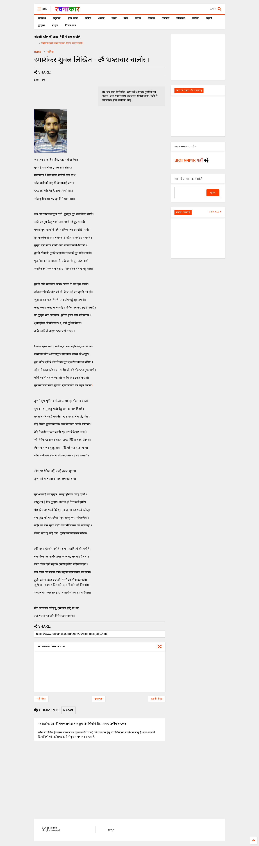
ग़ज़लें (114, 18)
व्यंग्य (126, 18)
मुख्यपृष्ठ (98, 699)
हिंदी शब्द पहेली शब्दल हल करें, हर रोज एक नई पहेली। (62, 43)
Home (37, 51)
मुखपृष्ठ (111, 829)
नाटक (138, 18)
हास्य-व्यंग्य (73, 18)
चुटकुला (41, 25)
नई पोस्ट (41, 699)
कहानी (209, 18)
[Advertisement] (198, 56)
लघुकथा (56, 18)
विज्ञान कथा (70, 25)
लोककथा (180, 18)
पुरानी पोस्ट (156, 699)
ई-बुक (55, 25)
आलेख (101, 18)
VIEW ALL (215, 212)
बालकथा (42, 18)
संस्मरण (151, 18)
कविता (88, 18)
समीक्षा (195, 18)
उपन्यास (165, 18)
